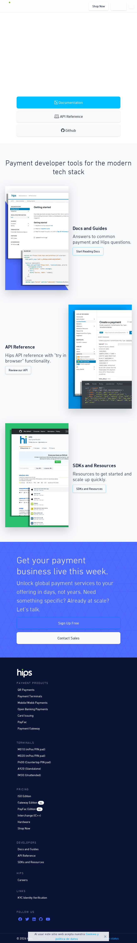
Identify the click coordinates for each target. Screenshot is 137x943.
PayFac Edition (30, 809)
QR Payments (26, 689)
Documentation (68, 102)
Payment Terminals (30, 696)
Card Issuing (25, 715)
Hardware (24, 822)
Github (68, 130)
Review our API (18, 370)
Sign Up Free (68, 623)
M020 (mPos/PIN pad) (31, 755)
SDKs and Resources (89, 488)
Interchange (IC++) (29, 815)
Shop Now (98, 6)
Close (105, 936)
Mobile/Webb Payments (33, 702)
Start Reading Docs (88, 251)
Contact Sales (68, 638)
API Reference (68, 116)
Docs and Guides (28, 849)
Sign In (118, 6)
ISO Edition (24, 796)
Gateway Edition (31, 803)
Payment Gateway (29, 728)
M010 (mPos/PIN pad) (31, 749)
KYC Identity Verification (32, 897)
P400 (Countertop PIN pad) (34, 762)
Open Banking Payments (33, 709)
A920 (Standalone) (29, 768)
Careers (23, 880)
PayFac (22, 722)
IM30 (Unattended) (29, 775)
